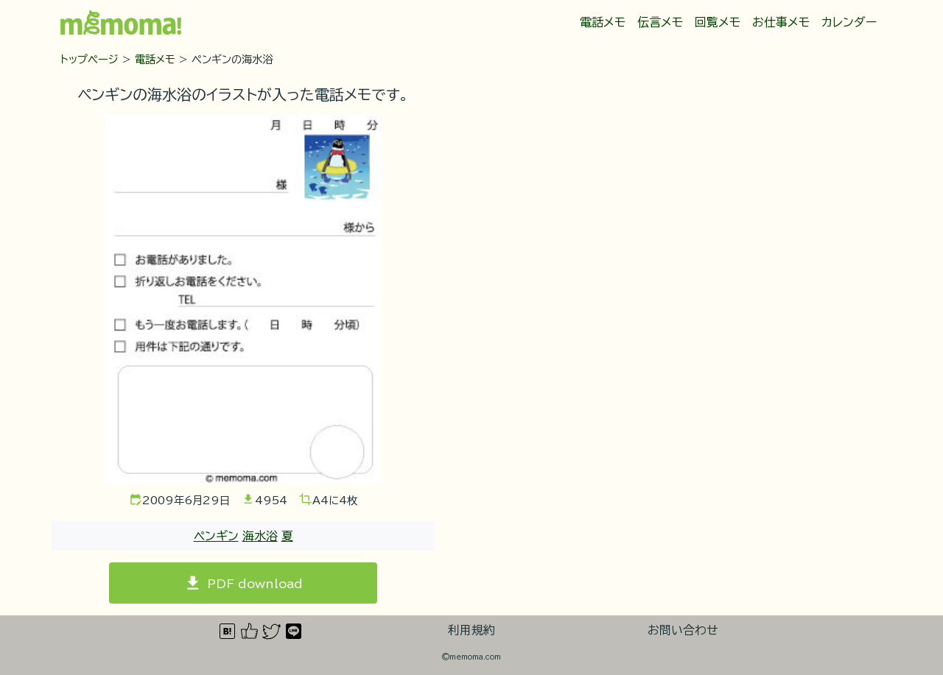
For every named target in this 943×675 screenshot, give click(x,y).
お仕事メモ (781, 22)
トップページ (89, 59)
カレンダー (849, 22)
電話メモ (602, 22)
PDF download (255, 583)
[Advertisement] (650, 213)
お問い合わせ (683, 630)
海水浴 (260, 536)
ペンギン (216, 536)
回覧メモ (717, 22)
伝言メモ (660, 22)
